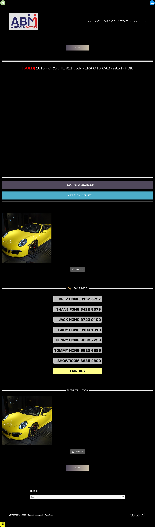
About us (138, 21)
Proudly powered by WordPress (40, 515)
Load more (77, 269)
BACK (77, 48)
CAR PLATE (109, 21)
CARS (98, 21)
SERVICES (123, 21)
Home (89, 21)
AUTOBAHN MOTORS (17, 515)
